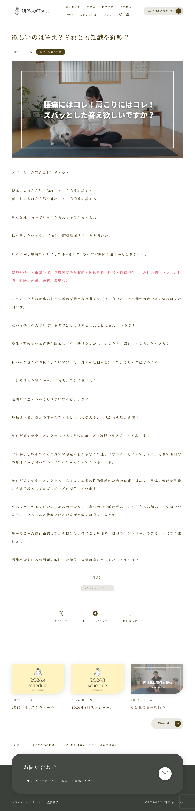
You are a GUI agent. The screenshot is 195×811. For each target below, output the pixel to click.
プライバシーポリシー (26, 802)
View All (169, 724)
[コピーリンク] (131, 616)
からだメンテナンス (97, 588)
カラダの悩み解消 (43, 745)
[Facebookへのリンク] (95, 616)
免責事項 (53, 802)
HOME (16, 745)
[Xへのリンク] (61, 616)
